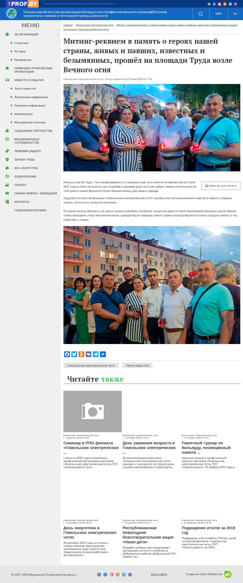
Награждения (23, 113)
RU (235, 13)
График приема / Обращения (35, 193)
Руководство (22, 59)
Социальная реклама (30, 210)
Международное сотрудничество (27, 140)
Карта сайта (159, 574)
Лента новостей (115, 79)
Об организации (26, 34)
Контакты (21, 201)
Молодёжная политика (29, 122)
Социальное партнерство (33, 130)
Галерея (20, 184)
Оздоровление (25, 176)
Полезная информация (29, 105)
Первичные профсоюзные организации (33, 69)
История (20, 51)
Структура (21, 42)
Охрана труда (24, 159)
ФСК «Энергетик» (26, 168)
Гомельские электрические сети (83, 79)
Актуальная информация (31, 97)
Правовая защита (27, 151)
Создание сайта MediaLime (209, 574)
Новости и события (29, 80)
